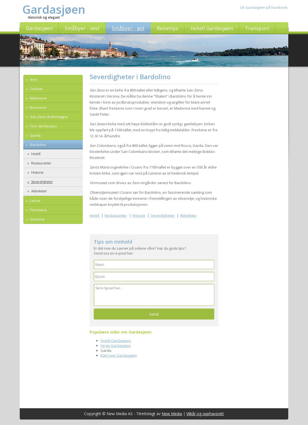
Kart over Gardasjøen (119, 355)
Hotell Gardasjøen (116, 340)
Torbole (36, 88)
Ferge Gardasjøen (116, 345)
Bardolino (37, 144)
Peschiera (38, 209)
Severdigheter (41, 181)
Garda (35, 135)
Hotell (35, 154)
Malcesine (38, 98)
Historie (37, 172)
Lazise (35, 200)
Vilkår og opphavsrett (205, 413)
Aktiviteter (38, 191)
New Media (172, 413)
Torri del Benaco (43, 126)
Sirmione (37, 219)
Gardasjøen (53, 9)
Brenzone (37, 107)
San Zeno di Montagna (48, 116)
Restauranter (40, 163)
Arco (33, 79)
